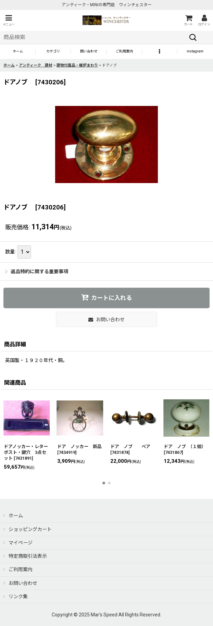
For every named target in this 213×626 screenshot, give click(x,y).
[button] (8, 20)
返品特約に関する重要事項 (36, 271)
